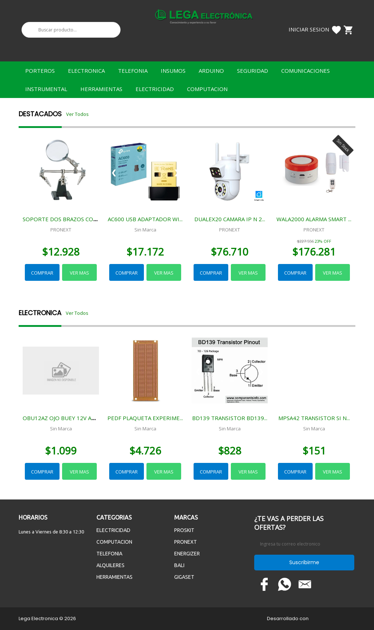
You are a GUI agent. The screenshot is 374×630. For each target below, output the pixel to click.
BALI (179, 565)
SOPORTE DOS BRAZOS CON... (61, 219)
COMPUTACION (207, 89)
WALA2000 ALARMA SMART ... (313, 219)
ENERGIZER (187, 554)
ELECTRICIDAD (155, 89)
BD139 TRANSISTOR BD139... (229, 418)
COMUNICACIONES (305, 70)
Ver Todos (77, 114)
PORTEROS (40, 70)
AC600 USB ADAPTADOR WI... (145, 219)
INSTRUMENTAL (46, 89)
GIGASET (184, 577)
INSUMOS (173, 70)
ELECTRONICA (86, 70)
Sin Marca (145, 229)
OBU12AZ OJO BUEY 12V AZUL (62, 418)
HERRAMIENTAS (101, 89)
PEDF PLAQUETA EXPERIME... (145, 418)
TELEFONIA (133, 70)
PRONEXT (60, 229)
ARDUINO (211, 70)
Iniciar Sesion (309, 29)
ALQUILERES (110, 565)
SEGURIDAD (252, 70)
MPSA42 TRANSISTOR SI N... (314, 418)
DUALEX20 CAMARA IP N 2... (229, 219)
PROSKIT (184, 530)
